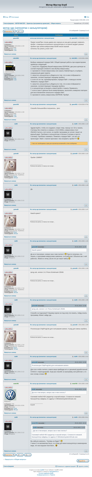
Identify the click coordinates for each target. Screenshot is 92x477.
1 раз (14, 49)
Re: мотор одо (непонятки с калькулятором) (43, 58)
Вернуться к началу (10, 54)
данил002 (16, 38)
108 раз (16, 177)
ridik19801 (16, 58)
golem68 (16, 153)
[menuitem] (5, 17)
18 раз (15, 408)
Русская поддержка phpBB (46, 473)
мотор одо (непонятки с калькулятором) (25, 28)
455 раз (16, 409)
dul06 (15, 124)
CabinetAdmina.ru (54, 471)
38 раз (15, 176)
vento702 (16, 383)
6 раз (14, 78)
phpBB (42, 470)
